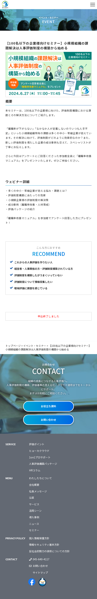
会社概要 (34, 485)
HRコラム (34, 470)
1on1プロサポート (39, 457)
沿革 (31, 497)
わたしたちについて (40, 478)
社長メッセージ (38, 491)
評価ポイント (36, 444)
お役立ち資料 (48, 406)
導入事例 (34, 517)
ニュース (34, 524)
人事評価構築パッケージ (43, 464)
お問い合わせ (48, 419)
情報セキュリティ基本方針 (44, 544)
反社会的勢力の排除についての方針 (49, 551)
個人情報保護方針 (39, 538)
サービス (34, 504)
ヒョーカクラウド (39, 451)
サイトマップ (40, 572)
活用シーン (35, 510)
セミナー (34, 530)
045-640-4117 (41, 559)
